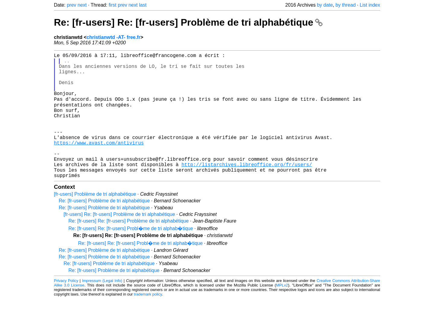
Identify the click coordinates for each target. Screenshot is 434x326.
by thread (346, 5)
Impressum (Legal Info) (102, 307)
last (142, 5)
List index (370, 5)
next (82, 5)
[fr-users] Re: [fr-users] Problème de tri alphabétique (119, 241)
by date (325, 5)
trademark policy (148, 321)
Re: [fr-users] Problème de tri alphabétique (104, 227)
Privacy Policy (66, 307)
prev (71, 5)
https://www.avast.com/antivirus (99, 162)
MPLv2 (282, 312)
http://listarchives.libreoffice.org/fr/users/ (247, 189)
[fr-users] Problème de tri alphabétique (95, 221)
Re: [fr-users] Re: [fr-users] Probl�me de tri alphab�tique (131, 255)
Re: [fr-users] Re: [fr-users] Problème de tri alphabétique (188, 22)
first (113, 5)
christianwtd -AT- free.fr (113, 37)
